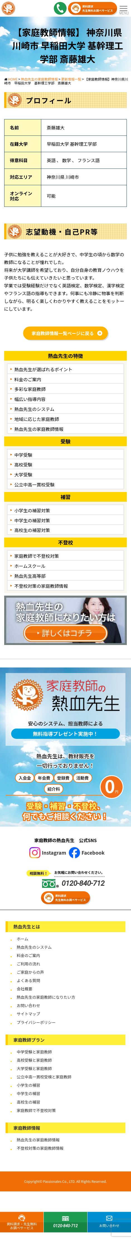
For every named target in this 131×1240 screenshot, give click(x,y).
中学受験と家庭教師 (34, 1052)
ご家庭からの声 (30, 972)
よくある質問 (28, 980)
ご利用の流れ (28, 964)
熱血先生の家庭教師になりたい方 (46, 997)
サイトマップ (28, 1013)
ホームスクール (30, 566)
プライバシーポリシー (36, 1022)
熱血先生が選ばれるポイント (43, 369)
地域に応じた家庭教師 (36, 419)
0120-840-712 (73, 883)
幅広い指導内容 (30, 399)
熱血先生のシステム (34, 409)
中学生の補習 (28, 1093)
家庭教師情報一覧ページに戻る (62, 333)
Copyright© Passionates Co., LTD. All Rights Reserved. (65, 1181)
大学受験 (23, 474)
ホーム (22, 939)
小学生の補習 (28, 1085)
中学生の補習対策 (32, 520)
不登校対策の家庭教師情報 (41, 586)
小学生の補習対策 (32, 510)
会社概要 (24, 989)
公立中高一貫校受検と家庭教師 (44, 1077)
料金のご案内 (27, 379)
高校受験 (23, 464)
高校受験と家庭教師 (34, 1060)
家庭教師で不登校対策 (36, 556)
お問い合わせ (28, 1005)
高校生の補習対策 (32, 530)
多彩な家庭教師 (30, 389)
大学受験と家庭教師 (34, 1068)
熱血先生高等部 (30, 576)
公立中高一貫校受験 (34, 484)
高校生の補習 (28, 1102)
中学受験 (23, 454)
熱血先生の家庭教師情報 (39, 429)
